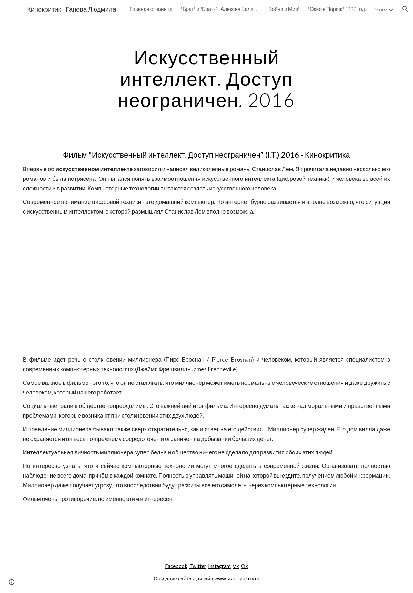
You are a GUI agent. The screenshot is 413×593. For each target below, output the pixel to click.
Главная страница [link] (151, 9)
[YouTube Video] (206, 285)
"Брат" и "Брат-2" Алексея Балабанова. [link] (219, 9)
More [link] (380, 9)
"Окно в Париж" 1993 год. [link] (337, 9)
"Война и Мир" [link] (283, 9)
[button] (405, 9)
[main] (206, 78)
